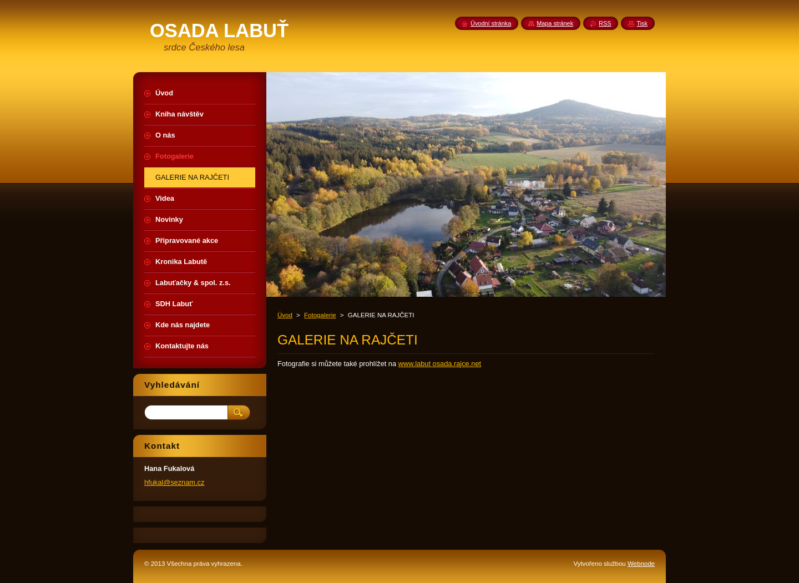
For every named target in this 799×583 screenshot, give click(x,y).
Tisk (642, 23)
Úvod (284, 315)
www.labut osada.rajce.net (439, 363)
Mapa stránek (555, 23)
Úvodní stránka (491, 23)
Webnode (641, 563)
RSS (605, 23)
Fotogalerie (320, 315)
